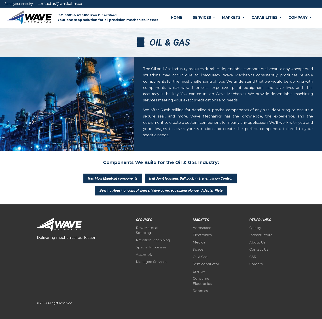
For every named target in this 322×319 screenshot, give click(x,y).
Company (298, 17)
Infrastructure (261, 235)
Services (202, 17)
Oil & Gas (200, 257)
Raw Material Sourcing (147, 230)
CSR (252, 257)
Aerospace (202, 228)
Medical (199, 242)
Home (176, 17)
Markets (232, 17)
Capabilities (265, 17)
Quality (255, 228)
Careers (256, 264)
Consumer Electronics (202, 281)
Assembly (144, 254)
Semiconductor (206, 264)
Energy (199, 271)
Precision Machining (153, 240)
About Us (257, 242)
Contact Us (258, 249)
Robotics (200, 291)
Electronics (202, 235)
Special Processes (151, 247)
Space (198, 249)
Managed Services (151, 262)
